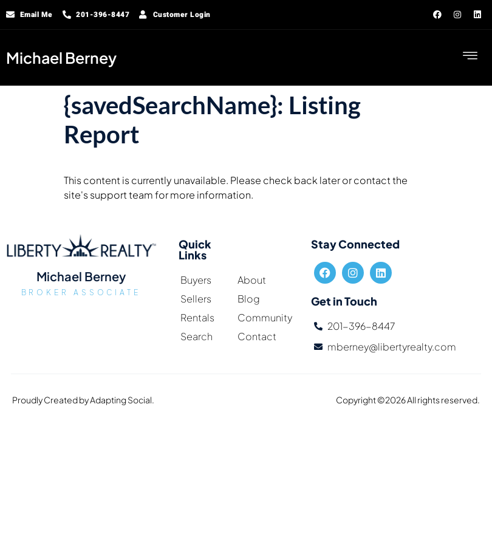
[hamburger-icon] (471, 58)
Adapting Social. (122, 399)
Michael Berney (61, 57)
